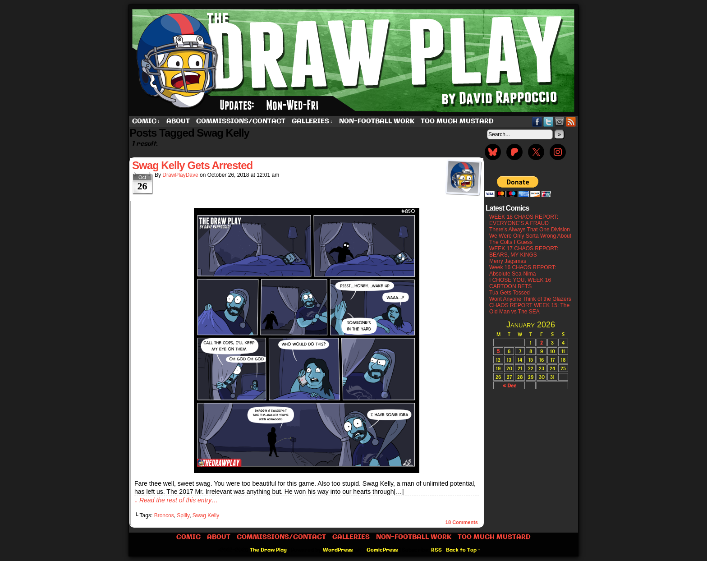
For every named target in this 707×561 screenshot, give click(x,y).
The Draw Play (354, 60)
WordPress (338, 550)
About (178, 121)
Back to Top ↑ (463, 550)
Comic (146, 121)
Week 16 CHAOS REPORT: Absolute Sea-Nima (522, 270)
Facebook (537, 121)
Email (559, 121)
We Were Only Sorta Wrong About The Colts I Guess (530, 239)
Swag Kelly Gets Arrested (192, 165)
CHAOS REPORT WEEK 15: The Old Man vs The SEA (529, 308)
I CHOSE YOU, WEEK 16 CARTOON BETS (520, 283)
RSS (571, 121)
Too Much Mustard (457, 121)
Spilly (183, 515)
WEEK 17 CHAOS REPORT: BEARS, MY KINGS (523, 251)
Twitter (548, 121)
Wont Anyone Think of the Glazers (530, 299)
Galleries (312, 121)
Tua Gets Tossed (509, 293)
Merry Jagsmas (507, 261)
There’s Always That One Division (529, 229)
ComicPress (382, 550)
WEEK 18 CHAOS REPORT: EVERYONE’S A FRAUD (523, 220)
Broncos (164, 515)
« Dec (509, 385)
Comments (461, 522)
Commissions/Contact (240, 121)
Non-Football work (376, 121)
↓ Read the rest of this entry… (176, 500)
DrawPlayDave (180, 175)
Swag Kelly (206, 515)
